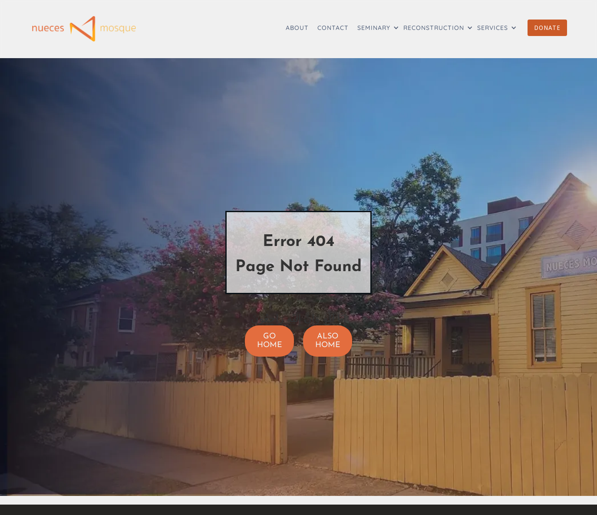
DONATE (547, 27)
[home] (84, 29)
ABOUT (297, 28)
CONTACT (333, 28)
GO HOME (269, 340)
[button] (376, 28)
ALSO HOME (327, 340)
